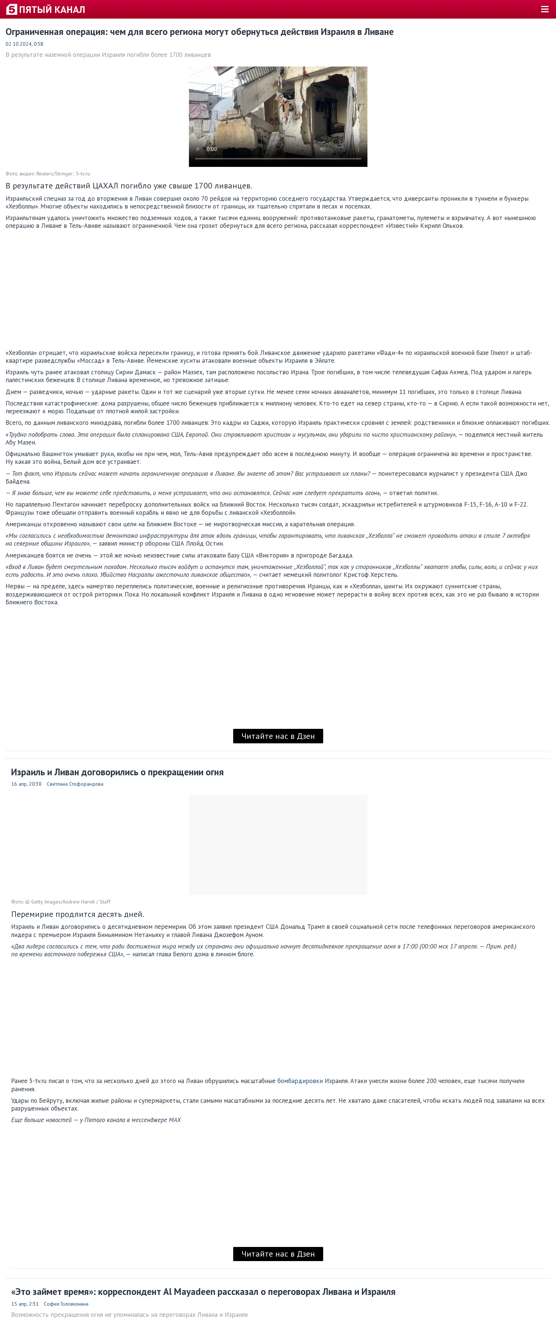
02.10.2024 (19, 44)
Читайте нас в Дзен (278, 736)
